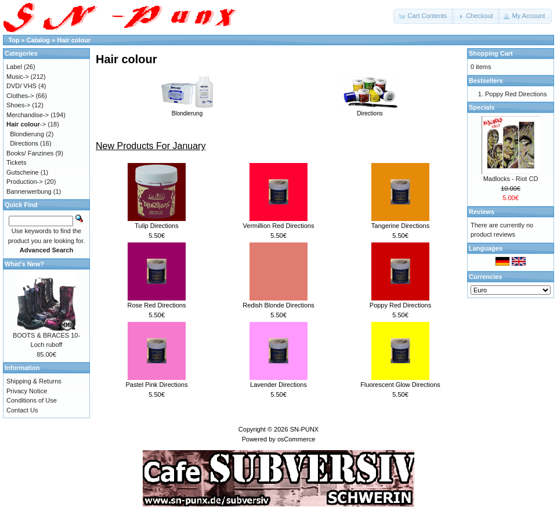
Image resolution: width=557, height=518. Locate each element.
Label (14, 66)
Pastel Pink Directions (157, 384)
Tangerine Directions (400, 225)
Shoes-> (18, 105)
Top (13, 40)
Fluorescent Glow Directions (400, 384)
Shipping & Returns (34, 381)
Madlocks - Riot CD (510, 178)
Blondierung (187, 110)
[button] (423, 16)
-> (26, 124)
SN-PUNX (304, 429)
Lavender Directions (278, 384)
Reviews (481, 211)
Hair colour (74, 40)
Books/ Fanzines (29, 153)
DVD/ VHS (21, 85)
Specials (482, 107)
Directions (370, 110)
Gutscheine (22, 172)
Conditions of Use (31, 400)
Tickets (16, 162)
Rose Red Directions (157, 305)
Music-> (17, 76)
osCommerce (296, 439)
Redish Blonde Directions (278, 305)
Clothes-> (20, 95)
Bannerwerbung (29, 191)
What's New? (24, 263)
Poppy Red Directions (400, 305)
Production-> (24, 181)
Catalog (38, 40)
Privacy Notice (26, 390)
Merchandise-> (27, 114)
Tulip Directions (156, 225)
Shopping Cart (491, 53)
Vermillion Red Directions (278, 225)
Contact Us (22, 410)
